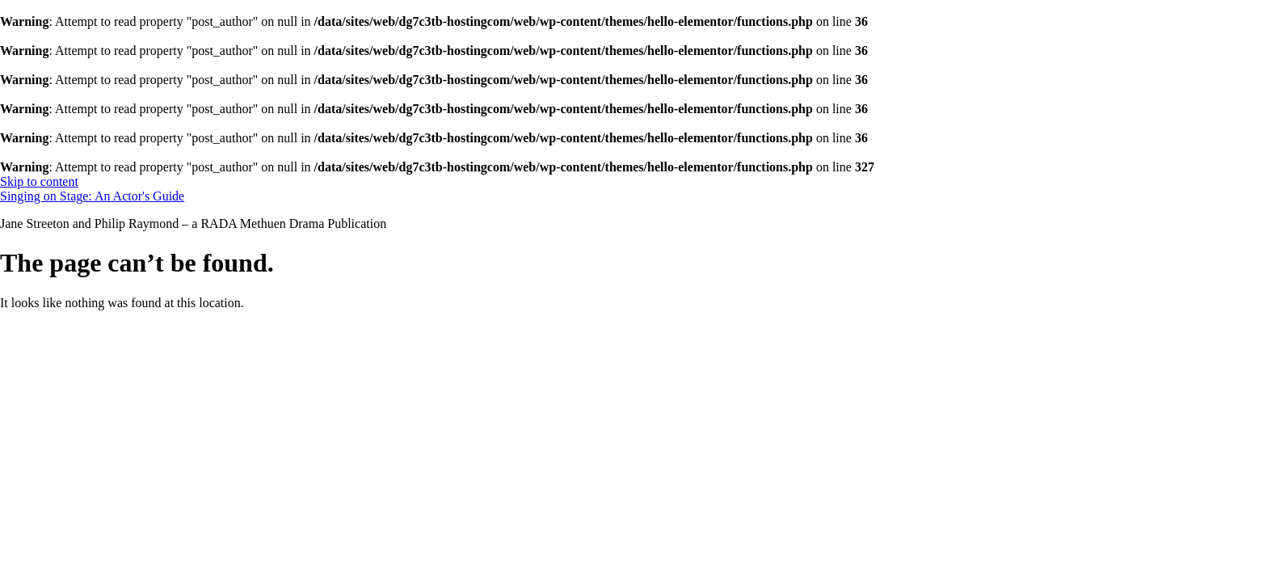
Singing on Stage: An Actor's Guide (92, 196)
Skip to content (39, 181)
